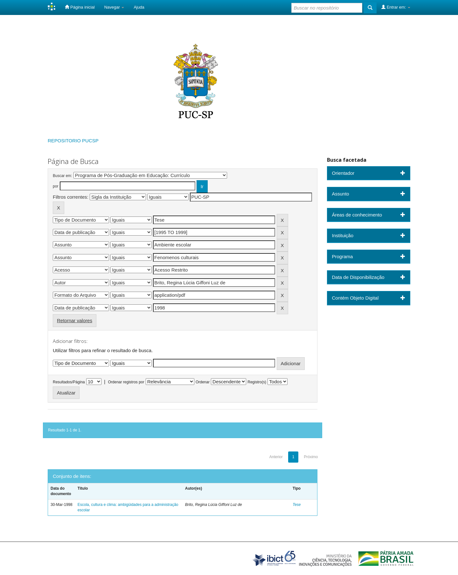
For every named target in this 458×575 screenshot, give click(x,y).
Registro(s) (256, 382)
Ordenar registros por (126, 382)
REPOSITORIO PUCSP (73, 140)
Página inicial (79, 7)
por (55, 186)
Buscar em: (62, 176)
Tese (297, 504)
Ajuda (139, 7)
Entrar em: (395, 7)
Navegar (114, 7)
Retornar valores (74, 320)
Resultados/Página (69, 382)
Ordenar (203, 382)
